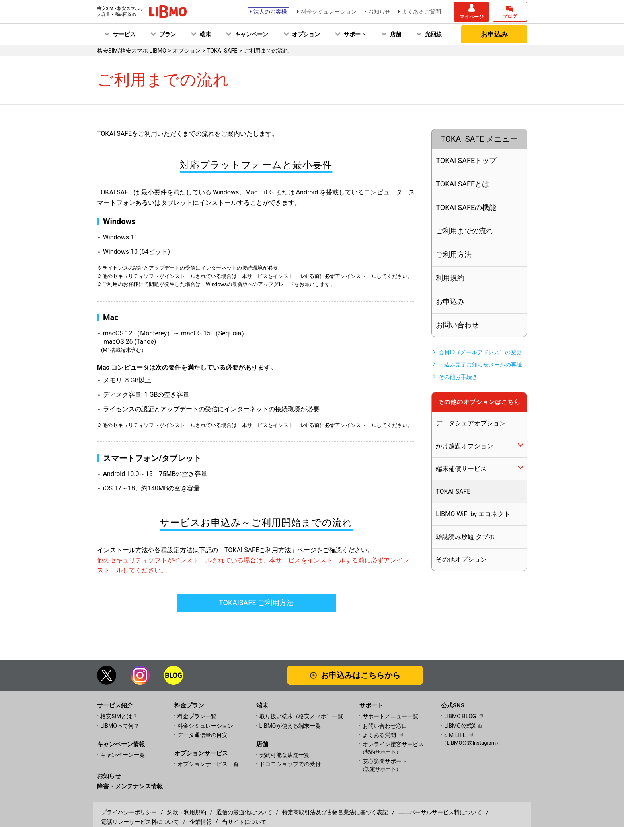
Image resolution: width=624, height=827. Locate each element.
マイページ (472, 17)
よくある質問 (379, 735)
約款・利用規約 (186, 812)
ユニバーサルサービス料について (440, 812)
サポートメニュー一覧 (390, 716)
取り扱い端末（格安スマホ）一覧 (301, 716)
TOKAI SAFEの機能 (466, 207)
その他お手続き (458, 377)
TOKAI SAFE (453, 491)
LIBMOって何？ (119, 726)
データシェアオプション (471, 423)
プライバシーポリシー (129, 812)
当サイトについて (244, 822)
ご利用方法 (454, 254)
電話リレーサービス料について (140, 822)
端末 (205, 34)
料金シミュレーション (329, 11)
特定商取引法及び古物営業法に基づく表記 (335, 812)
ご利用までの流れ (464, 231)
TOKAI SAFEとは (462, 184)
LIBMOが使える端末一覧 (290, 726)
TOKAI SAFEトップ (466, 160)
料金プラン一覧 (196, 716)
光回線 (433, 34)
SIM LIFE (455, 735)
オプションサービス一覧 (208, 764)
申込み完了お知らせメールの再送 (480, 364)
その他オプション (461, 559)
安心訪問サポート (402, 765)
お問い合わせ (457, 325)
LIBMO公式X (460, 726)
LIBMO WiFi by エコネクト (473, 514)
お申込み (494, 34)
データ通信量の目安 (202, 735)
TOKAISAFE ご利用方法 (256, 602)
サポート (355, 34)
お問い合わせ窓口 (385, 726)
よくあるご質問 (421, 11)
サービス (124, 34)
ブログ (510, 16)
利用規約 (450, 278)
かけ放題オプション (464, 446)
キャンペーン (251, 34)
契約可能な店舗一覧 (284, 755)
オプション (306, 34)
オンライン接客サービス (402, 748)
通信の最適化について (244, 812)
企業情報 (200, 822)
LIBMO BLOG (460, 716)
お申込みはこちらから (360, 675)
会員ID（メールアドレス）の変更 (480, 352)
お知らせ (379, 11)
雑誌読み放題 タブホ (465, 537)
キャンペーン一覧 (122, 755)
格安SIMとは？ (119, 716)
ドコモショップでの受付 (290, 764)
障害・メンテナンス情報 (130, 786)
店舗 (395, 34)
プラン (167, 34)
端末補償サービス (461, 468)
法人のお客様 (270, 11)
